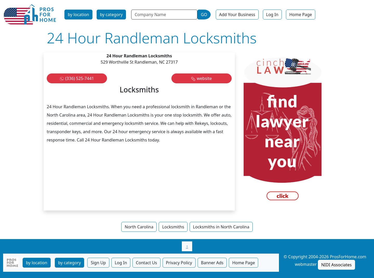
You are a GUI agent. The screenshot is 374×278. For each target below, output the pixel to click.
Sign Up (98, 263)
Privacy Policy (179, 263)
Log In (272, 14)
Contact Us (146, 263)
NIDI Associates (336, 265)
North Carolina (139, 227)
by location (78, 14)
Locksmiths (173, 227)
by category (111, 14)
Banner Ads (212, 263)
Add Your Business (237, 14)
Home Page (300, 14)
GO (204, 14)
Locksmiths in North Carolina (221, 227)
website (204, 78)
